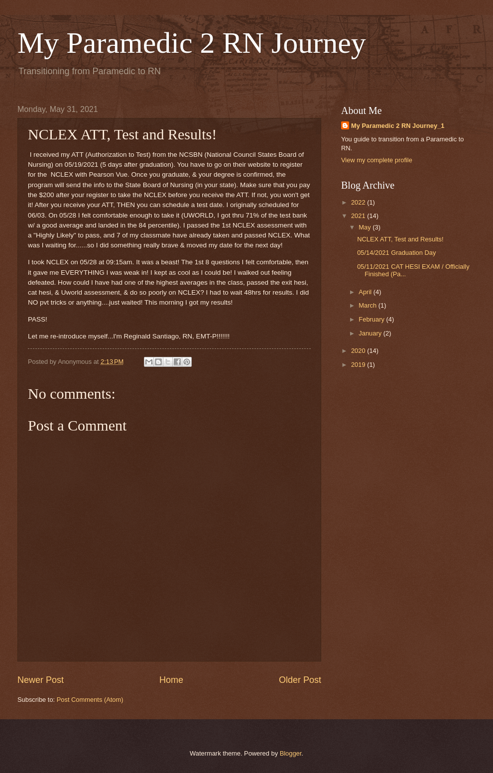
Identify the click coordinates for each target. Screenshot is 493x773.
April (366, 292)
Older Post (300, 680)
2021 (359, 216)
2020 (359, 350)
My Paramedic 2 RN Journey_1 (398, 125)
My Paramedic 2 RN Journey (191, 42)
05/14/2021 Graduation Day (396, 252)
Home (171, 680)
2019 (359, 364)
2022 (359, 202)
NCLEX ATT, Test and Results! (400, 239)
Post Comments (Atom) (90, 699)
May (365, 227)
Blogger (291, 753)
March (368, 305)
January (371, 333)
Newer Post (40, 680)
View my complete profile (376, 160)
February (372, 319)
